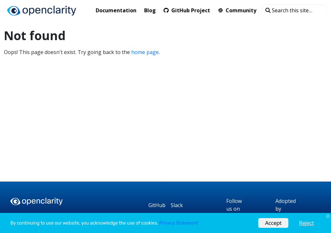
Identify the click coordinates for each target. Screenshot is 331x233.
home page (145, 52)
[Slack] (177, 205)
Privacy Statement (178, 223)
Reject (306, 223)
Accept (273, 223)
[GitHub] (157, 205)
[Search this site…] (294, 10)
